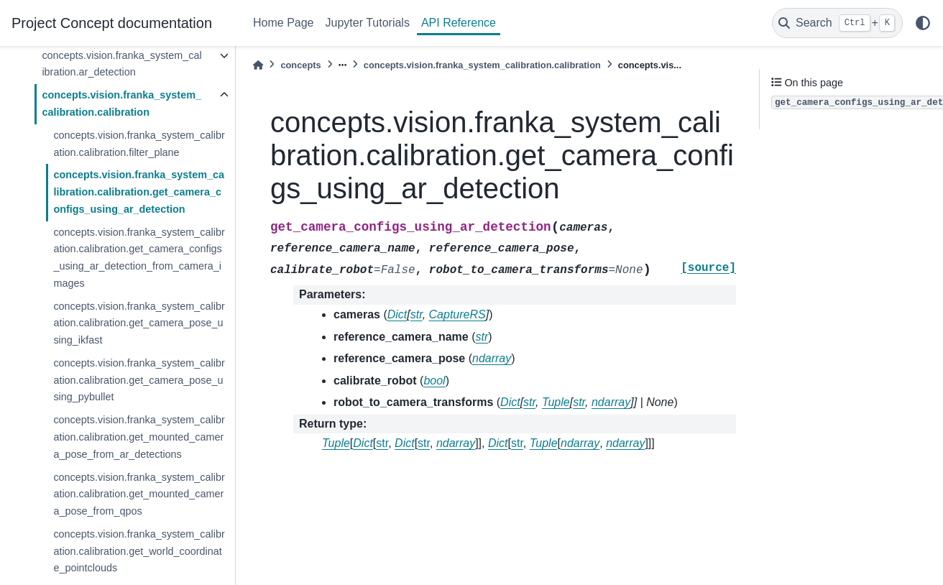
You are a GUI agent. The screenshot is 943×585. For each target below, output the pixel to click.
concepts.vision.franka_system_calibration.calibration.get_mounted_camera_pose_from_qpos (138, 494)
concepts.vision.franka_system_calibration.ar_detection (121, 64)
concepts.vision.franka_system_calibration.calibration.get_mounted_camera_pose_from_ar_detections (138, 437)
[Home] (258, 65)
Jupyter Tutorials (368, 23)
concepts (300, 65)
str (382, 443)
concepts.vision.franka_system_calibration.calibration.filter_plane (138, 143)
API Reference (458, 23)
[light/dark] (923, 23)
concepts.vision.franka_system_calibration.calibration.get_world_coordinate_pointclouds (138, 551)
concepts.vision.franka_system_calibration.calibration (121, 103)
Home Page (283, 23)
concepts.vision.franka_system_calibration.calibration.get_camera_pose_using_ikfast (138, 323)
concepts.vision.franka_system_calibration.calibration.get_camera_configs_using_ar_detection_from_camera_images (138, 257)
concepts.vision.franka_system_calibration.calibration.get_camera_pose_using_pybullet (138, 380)
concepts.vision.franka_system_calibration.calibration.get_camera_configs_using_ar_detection (138, 192)
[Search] (837, 23)
